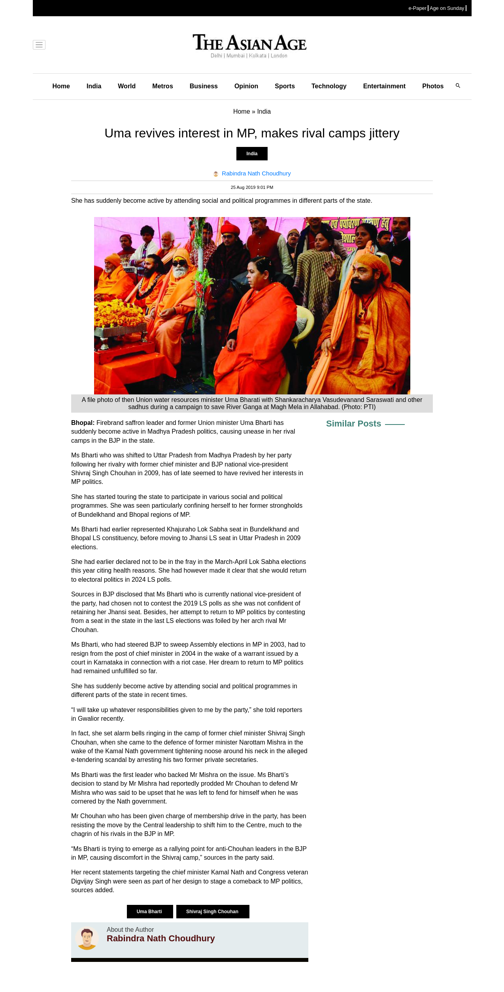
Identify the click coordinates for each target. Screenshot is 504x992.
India (94, 86)
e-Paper (417, 8)
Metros (162, 86)
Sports (285, 86)
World (127, 86)
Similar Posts (353, 423)
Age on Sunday (447, 8)
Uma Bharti (150, 911)
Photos (433, 86)
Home (61, 86)
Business (204, 86)
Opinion (246, 86)
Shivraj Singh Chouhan (213, 911)
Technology (329, 86)
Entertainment (384, 86)
